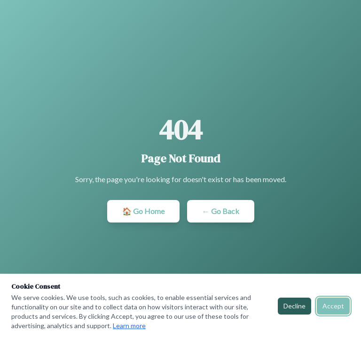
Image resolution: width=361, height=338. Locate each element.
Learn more (129, 326)
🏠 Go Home (143, 211)
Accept (333, 306)
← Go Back (220, 211)
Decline (294, 306)
